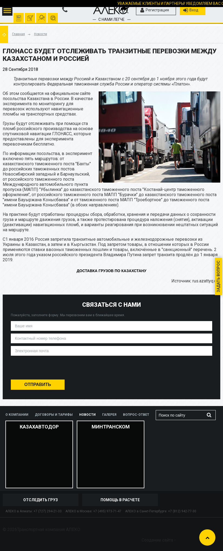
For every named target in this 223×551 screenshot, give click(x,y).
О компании (16, 415)
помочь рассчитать (41, 15)
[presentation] (111, 369)
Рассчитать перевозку (19, 15)
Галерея (109, 415)
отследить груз (53, 15)
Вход (190, 10)
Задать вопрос (218, 276)
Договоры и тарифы (54, 415)
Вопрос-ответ (136, 415)
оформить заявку (30, 15)
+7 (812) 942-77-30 (182, 511)
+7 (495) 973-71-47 (107, 511)
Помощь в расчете (120, 500)
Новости (40, 34)
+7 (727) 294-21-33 (48, 511)
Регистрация (154, 10)
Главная (18, 34)
